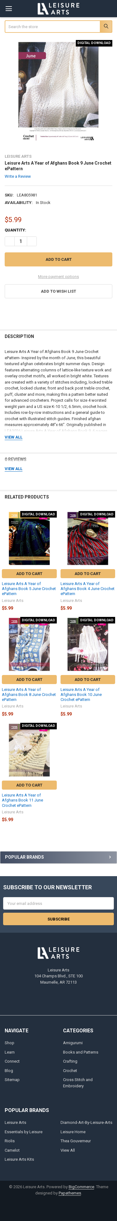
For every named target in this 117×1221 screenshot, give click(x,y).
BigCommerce (81, 1186)
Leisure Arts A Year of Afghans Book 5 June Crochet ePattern (29, 588)
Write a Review (18, 176)
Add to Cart (29, 573)
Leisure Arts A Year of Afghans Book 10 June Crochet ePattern (81, 694)
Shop (9, 1042)
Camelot (12, 1150)
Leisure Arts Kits (19, 1159)
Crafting (70, 1061)
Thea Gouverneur (76, 1141)
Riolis (10, 1141)
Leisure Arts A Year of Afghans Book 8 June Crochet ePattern (29, 694)
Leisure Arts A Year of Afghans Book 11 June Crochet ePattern (22, 800)
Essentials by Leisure (23, 1131)
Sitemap (12, 1079)
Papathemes (70, 1193)
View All (68, 1150)
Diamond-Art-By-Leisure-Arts (86, 1122)
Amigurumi (73, 1042)
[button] (59, 291)
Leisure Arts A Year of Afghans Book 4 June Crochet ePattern (88, 588)
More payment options (58, 276)
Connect (12, 1061)
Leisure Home (73, 1131)
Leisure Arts (15, 1122)
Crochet (70, 1070)
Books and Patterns (80, 1052)
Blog (9, 1070)
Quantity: (15, 230)
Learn (10, 1052)
